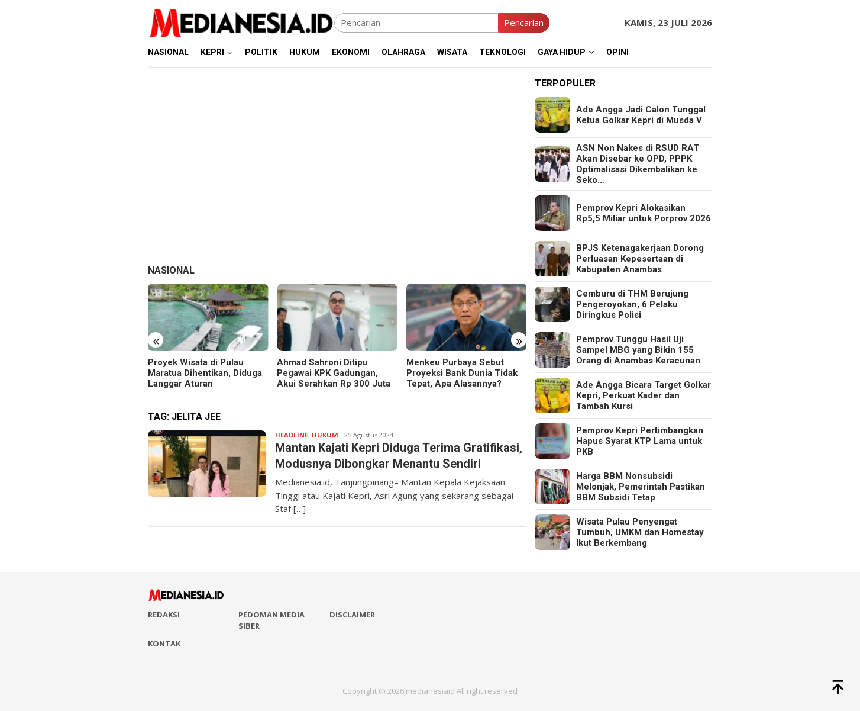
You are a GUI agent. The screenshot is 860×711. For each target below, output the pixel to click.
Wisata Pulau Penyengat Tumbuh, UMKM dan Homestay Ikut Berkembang (640, 532)
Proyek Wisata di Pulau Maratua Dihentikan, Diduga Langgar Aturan (205, 373)
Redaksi (164, 614)
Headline (291, 434)
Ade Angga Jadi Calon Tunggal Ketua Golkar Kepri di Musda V (641, 115)
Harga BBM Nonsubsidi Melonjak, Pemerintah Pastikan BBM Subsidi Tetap (640, 487)
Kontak (164, 643)
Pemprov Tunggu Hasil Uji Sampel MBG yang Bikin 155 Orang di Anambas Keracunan (638, 350)
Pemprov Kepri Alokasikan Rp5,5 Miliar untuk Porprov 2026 (643, 213)
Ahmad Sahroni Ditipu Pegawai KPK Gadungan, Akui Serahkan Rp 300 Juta (333, 373)
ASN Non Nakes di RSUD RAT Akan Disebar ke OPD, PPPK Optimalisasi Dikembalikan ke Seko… (637, 164)
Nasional (171, 270)
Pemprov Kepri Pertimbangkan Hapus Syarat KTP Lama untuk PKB (639, 441)
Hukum (325, 434)
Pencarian (524, 22)
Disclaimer (352, 614)
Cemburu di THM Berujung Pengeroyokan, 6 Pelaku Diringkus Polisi (632, 304)
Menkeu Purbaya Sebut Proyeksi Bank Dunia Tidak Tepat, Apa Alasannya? (462, 373)
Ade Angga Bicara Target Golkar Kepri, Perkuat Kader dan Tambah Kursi (643, 395)
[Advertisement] (337, 161)
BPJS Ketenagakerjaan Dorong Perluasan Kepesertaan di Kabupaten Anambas (640, 259)
